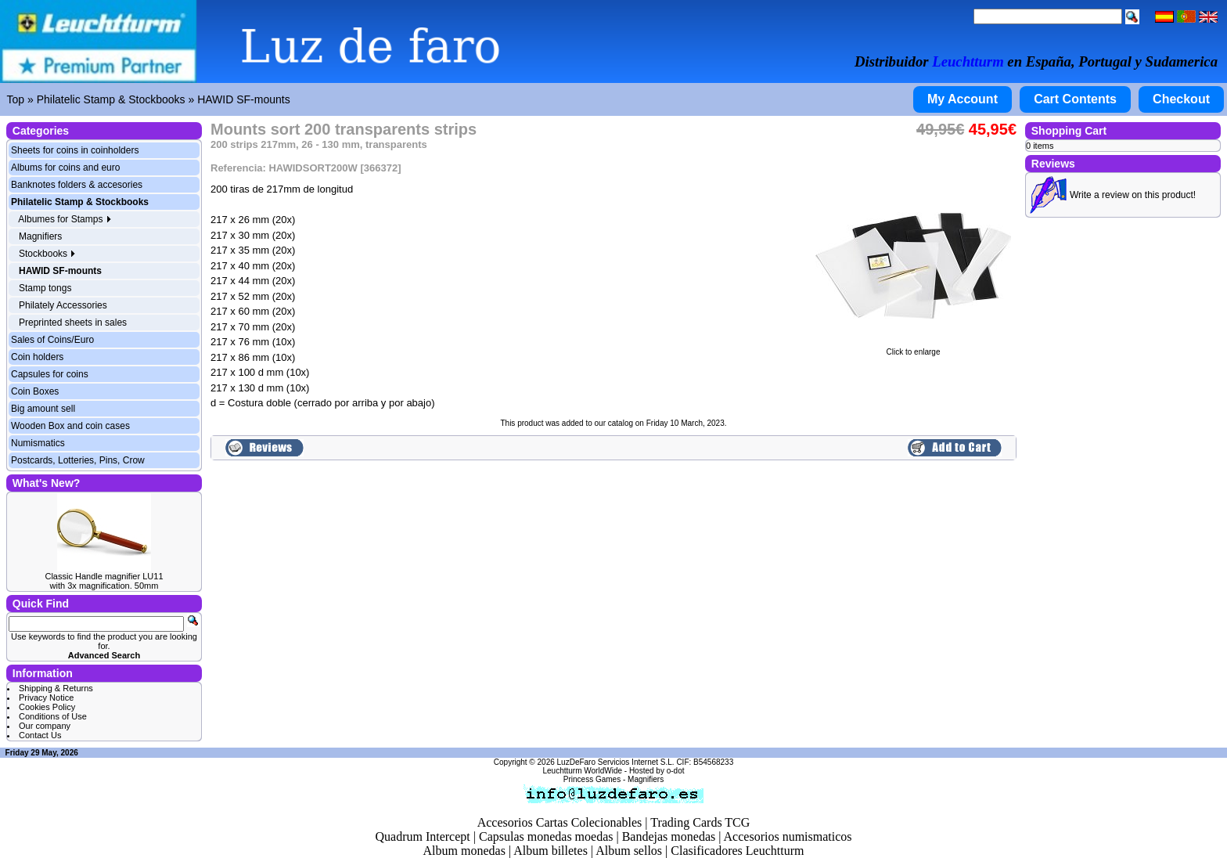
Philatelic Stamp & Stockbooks (111, 99)
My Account (962, 99)
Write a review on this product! (1133, 194)
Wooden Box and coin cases (70, 425)
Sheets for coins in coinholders (75, 150)
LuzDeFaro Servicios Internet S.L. (616, 762)
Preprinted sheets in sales (73, 322)
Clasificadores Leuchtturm (737, 850)
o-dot (676, 770)
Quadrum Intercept (422, 836)
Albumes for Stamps (64, 219)
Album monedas (464, 850)
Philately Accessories (63, 305)
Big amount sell (43, 408)
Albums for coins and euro (65, 167)
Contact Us (40, 735)
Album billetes (550, 850)
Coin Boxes (35, 391)
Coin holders (37, 356)
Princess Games (592, 779)
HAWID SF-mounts (243, 99)
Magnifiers (40, 236)
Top (16, 99)
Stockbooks (47, 253)
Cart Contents (1075, 99)
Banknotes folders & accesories (76, 184)
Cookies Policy (47, 707)
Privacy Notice (46, 697)
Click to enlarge (913, 348)
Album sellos (629, 850)
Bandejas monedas (669, 836)
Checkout (1181, 99)
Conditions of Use (53, 716)
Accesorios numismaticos (788, 836)
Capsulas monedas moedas (546, 836)
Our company (44, 725)
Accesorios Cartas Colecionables (559, 822)
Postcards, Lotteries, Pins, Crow (78, 460)
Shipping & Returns (56, 688)
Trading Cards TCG (700, 822)
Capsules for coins (49, 374)
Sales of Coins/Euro (52, 339)
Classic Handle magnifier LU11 (104, 576)
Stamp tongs (45, 288)
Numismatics (38, 443)
